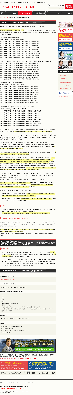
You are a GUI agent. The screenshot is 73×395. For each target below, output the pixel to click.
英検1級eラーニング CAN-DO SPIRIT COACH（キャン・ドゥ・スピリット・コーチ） (19, 6)
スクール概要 (63, 75)
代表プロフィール (63, 78)
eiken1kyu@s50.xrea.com (7, 279)
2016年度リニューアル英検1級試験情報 (38, 13)
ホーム (2, 13)
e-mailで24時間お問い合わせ (69, 6)
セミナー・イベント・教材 (25, 13)
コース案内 (11, 13)
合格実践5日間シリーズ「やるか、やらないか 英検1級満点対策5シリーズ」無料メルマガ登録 (65, 37)
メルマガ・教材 (6, 17)
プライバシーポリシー (64, 85)
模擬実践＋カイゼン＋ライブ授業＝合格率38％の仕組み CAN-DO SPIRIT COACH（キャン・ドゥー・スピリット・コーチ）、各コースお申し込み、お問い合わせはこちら (28, 345)
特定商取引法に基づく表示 (65, 82)
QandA (52, 13)
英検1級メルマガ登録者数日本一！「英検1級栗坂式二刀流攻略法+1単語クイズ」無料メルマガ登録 (65, 46)
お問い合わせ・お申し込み (65, 88)
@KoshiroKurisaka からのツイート (63, 96)
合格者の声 (66, 13)
